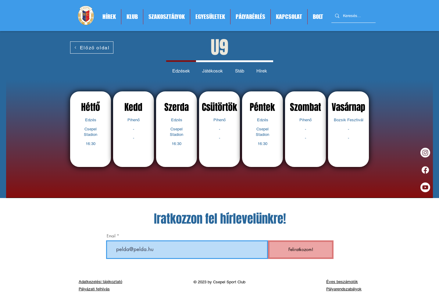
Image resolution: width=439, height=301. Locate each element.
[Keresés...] (353, 16)
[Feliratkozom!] (301, 249)
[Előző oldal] (91, 47)
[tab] (181, 70)
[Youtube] (425, 187)
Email (111, 236)
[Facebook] (425, 170)
